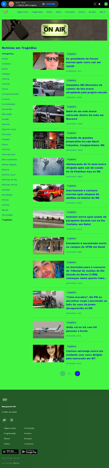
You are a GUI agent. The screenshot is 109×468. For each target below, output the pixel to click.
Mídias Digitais (9, 164)
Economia (7, 109)
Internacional (8, 154)
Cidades (6, 74)
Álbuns (49, 12)
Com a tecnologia (11, 463)
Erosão (5, 119)
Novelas (6, 189)
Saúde (5, 210)
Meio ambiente (9, 159)
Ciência (5, 79)
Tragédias (7, 220)
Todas (5, 58)
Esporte (6, 124)
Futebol (6, 139)
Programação (37, 12)
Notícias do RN (9, 179)
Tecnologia (7, 215)
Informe (6, 149)
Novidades (7, 195)
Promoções (70, 12)
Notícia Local (8, 174)
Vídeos (58, 12)
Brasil (5, 69)
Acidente (6, 64)
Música (5, 169)
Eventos (81, 12)
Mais (102, 12)
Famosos (6, 134)
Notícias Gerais (9, 184)
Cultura (6, 99)
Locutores (28, 444)
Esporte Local (9, 129)
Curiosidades (8, 104)
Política (5, 205)
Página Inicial (22, 12)
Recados (92, 12)
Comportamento (10, 94)
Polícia (5, 200)
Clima (5, 89)
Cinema (6, 84)
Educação (7, 114)
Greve (5, 144)
